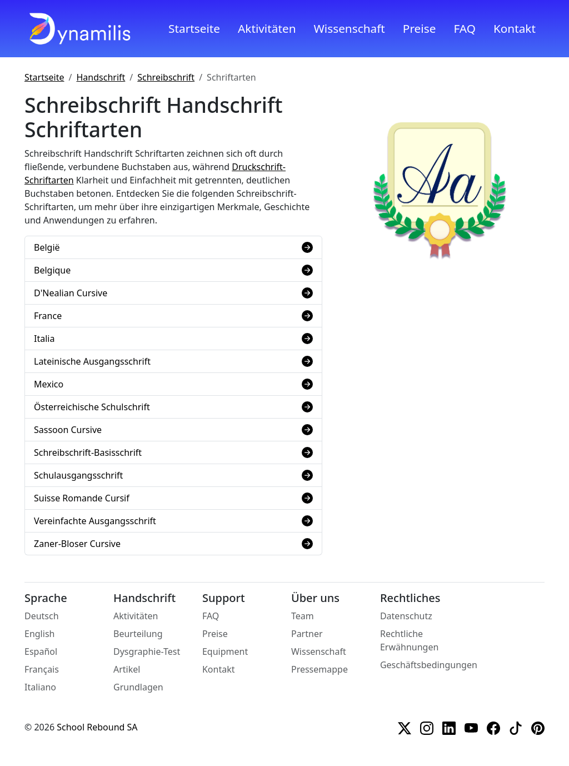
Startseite (194, 28)
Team (302, 616)
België (173, 247)
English (39, 634)
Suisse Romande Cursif (173, 498)
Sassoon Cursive (173, 430)
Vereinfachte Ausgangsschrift (173, 521)
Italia (173, 338)
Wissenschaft (349, 28)
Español (40, 651)
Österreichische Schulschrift (173, 407)
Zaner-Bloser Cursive (173, 544)
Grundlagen (138, 687)
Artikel (126, 669)
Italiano (40, 687)
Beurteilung (138, 634)
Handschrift (101, 77)
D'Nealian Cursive (173, 293)
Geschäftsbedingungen (428, 665)
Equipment (225, 651)
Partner (307, 634)
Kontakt (514, 28)
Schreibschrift (165, 77)
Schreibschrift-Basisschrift (173, 452)
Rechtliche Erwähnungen (409, 640)
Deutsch (41, 616)
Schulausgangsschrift (173, 475)
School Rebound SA (97, 727)
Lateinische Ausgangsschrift (173, 361)
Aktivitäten (267, 28)
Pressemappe (319, 669)
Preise (419, 28)
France (173, 316)
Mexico (173, 384)
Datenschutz (406, 616)
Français (41, 669)
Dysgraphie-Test (146, 651)
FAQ (464, 28)
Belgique (173, 270)
